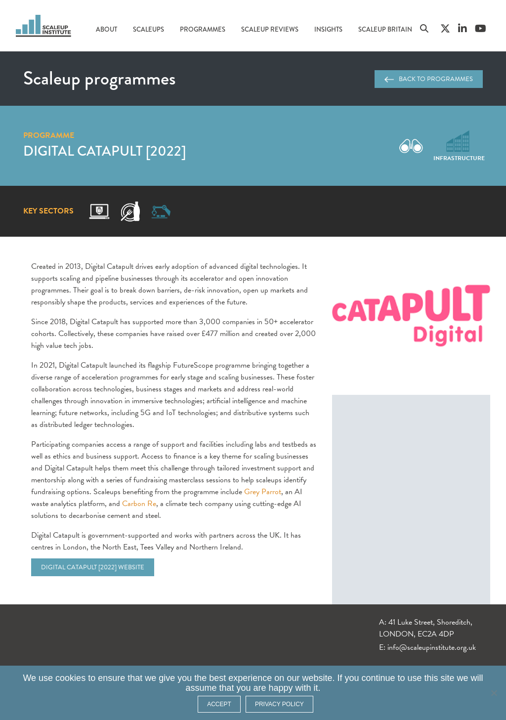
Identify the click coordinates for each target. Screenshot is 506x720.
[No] (494, 693)
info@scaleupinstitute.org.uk (431, 647)
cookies (70, 678)
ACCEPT (219, 704)
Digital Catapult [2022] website (92, 567)
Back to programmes (428, 79)
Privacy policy (279, 704)
